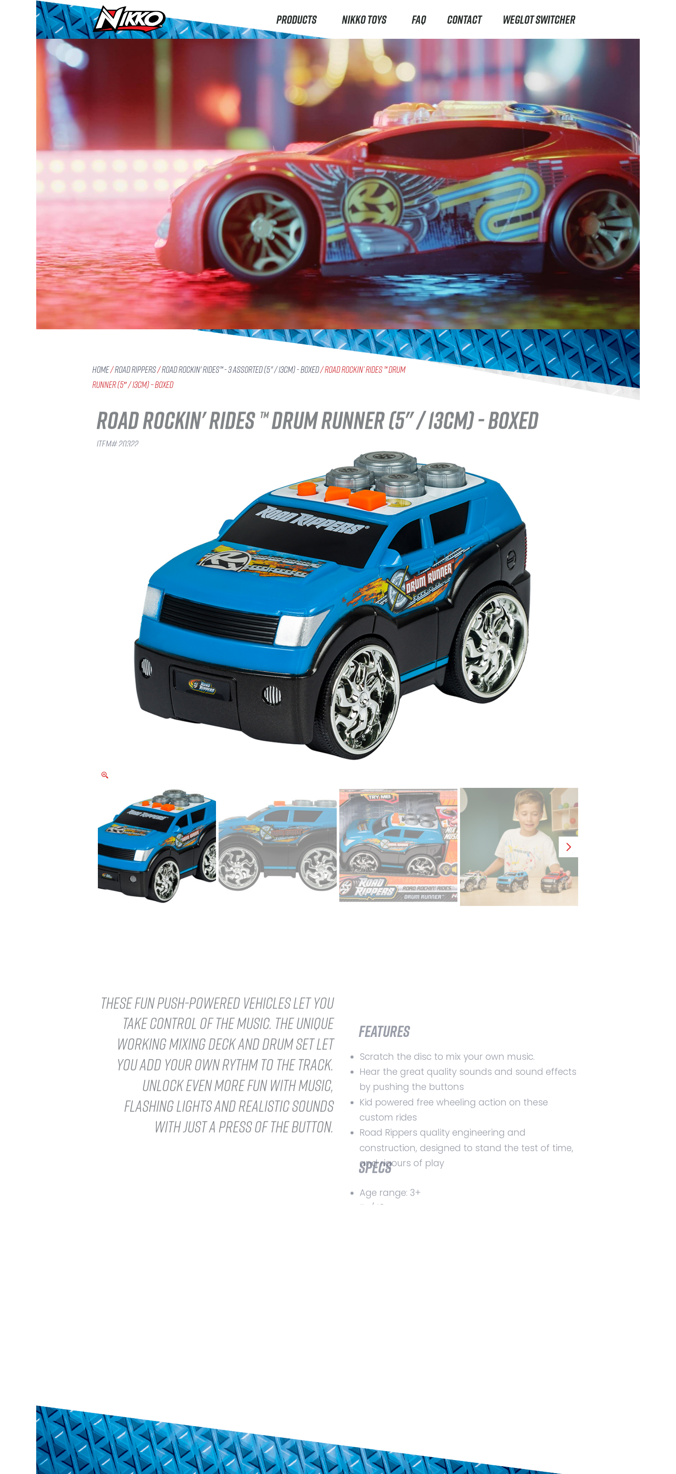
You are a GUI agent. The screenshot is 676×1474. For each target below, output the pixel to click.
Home (100, 369)
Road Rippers (135, 369)
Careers (204, 1456)
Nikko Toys (366, 19)
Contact (464, 19)
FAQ (419, 19)
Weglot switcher (539, 19)
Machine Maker (124, 1455)
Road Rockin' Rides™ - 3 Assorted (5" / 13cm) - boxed (240, 369)
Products (298, 19)
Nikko (107, 1403)
